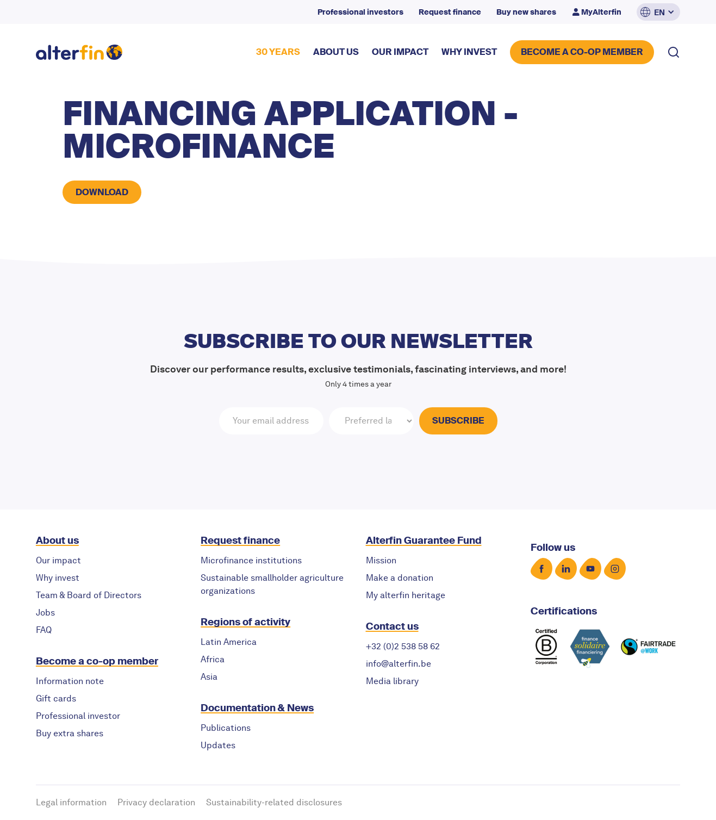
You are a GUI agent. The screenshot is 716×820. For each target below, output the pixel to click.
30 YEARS (278, 52)
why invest (469, 52)
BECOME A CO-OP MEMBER (582, 52)
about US (336, 52)
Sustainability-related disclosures (274, 802)
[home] (79, 52)
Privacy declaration (156, 802)
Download (102, 192)
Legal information (71, 802)
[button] (658, 12)
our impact (400, 52)
